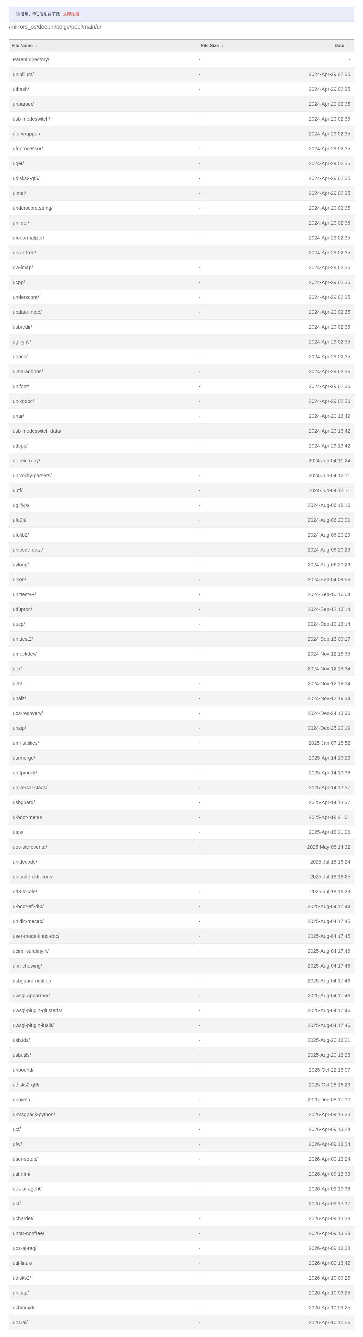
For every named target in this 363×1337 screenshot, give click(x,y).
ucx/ (17, 668)
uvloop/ (21, 564)
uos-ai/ (20, 1322)
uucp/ (19, 624)
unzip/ (19, 728)
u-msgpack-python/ (34, 1114)
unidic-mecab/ (28, 921)
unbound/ (23, 1070)
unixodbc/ (23, 401)
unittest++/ (24, 594)
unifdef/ (21, 223)
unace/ (20, 356)
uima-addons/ (28, 371)
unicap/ (21, 1293)
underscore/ (26, 297)
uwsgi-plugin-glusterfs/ (37, 1010)
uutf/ (17, 490)
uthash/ (21, 89)
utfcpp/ (20, 446)
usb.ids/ (21, 1040)
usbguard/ (24, 802)
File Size (210, 45)
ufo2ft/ (20, 520)
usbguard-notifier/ (32, 980)
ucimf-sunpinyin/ (31, 951)
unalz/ (19, 698)
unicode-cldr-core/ (32, 876)
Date (339, 45)
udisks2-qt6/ (26, 1085)
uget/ (18, 163)
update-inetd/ (27, 312)
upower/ (21, 1099)
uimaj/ (19, 193)
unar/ (18, 416)
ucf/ (17, 1129)
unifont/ (21, 386)
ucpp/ (19, 282)
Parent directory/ (31, 59)
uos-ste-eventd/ (30, 847)
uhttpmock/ (25, 772)
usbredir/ (22, 327)
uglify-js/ (22, 342)
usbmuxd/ (23, 1307)
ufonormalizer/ (28, 238)
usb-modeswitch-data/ (37, 431)
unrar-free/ (24, 252)
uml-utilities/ (26, 743)
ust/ (17, 1203)
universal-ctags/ (30, 787)
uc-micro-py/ (26, 460)
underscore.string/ (32, 208)
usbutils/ (22, 1055)
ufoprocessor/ (28, 148)
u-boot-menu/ (27, 817)
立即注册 (71, 14)
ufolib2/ (21, 535)
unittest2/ (23, 639)
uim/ (17, 683)
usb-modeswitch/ (31, 119)
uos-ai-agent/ (27, 1189)
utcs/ (18, 832)
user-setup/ (25, 1159)
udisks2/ (22, 1278)
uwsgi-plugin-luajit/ (33, 1025)
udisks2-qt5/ (26, 178)
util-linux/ (22, 1263)
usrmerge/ (24, 758)
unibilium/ (23, 74)
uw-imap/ (23, 267)
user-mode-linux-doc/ (36, 936)
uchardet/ (23, 1218)
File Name (21, 45)
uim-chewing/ (27, 966)
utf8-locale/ (25, 891)
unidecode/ (25, 862)
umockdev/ (25, 654)
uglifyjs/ (21, 505)
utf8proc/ (22, 609)
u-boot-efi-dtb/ (28, 906)
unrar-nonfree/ (28, 1233)
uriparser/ (23, 104)
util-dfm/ (21, 1174)
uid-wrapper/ (26, 133)
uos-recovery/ (28, 713)
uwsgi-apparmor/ (31, 995)
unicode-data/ (28, 550)
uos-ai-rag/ (25, 1248)
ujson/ (19, 579)
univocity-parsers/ (32, 475)
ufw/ (17, 1144)
